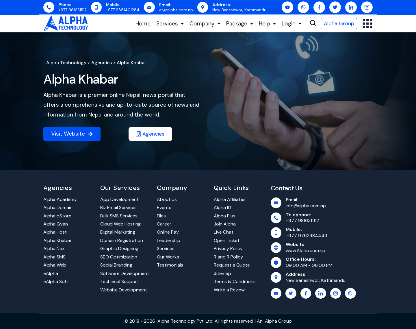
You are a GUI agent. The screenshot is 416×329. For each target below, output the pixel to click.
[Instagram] (367, 7)
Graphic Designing (119, 248)
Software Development (124, 273)
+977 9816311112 (73, 9)
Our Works (168, 257)
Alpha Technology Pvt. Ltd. (185, 321)
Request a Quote (232, 265)
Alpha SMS (54, 257)
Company (205, 23)
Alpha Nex (53, 248)
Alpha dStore (57, 216)
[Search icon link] (313, 23)
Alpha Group (339, 23)
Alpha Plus (224, 216)
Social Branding (116, 265)
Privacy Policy (228, 248)
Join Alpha (225, 224)
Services (170, 23)
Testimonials (170, 265)
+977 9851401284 (123, 9)
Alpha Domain (58, 207)
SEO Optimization (118, 257)
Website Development (123, 290)
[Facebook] (319, 7)
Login (291, 23)
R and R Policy (228, 257)
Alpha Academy (60, 199)
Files (161, 216)
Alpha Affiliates (230, 199)
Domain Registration (121, 240)
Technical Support (119, 281)
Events (164, 207)
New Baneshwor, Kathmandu (239, 9)
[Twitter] (335, 7)
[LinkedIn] (351, 7)
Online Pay (168, 232)
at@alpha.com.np (176, 9)
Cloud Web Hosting (120, 224)
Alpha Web (54, 265)
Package (239, 23)
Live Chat (223, 232)
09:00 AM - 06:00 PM (309, 265)
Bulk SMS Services (119, 216)
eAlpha (50, 273)
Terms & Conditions (235, 281)
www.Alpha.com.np (305, 250)
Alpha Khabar (80, 79)
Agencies (101, 63)
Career (164, 224)
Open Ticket (226, 240)
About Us (167, 199)
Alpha (271, 321)
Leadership (168, 240)
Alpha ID (222, 207)
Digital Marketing (117, 232)
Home (143, 23)
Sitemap (222, 273)
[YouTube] (287, 7)
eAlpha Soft (55, 281)
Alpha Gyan (55, 224)
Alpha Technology (66, 63)
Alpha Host (55, 232)
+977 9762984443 (306, 235)
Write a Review (229, 290)
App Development (119, 199)
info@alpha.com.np (306, 206)
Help (267, 23)
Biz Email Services (118, 207)
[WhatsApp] (303, 7)
